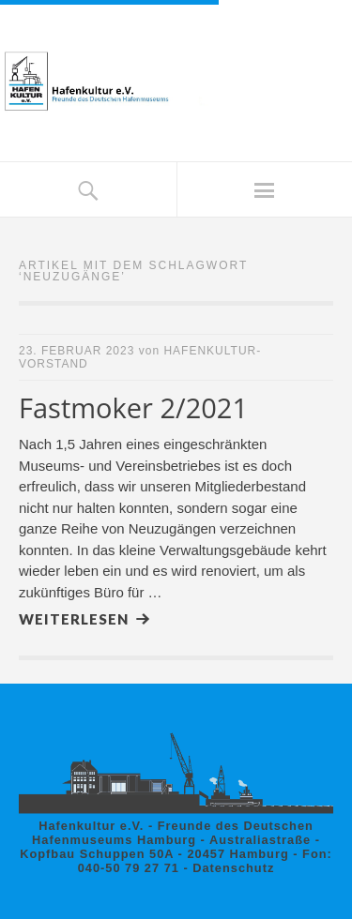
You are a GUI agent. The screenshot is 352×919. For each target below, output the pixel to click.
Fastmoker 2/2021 (133, 407)
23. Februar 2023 (76, 350)
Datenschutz (233, 868)
